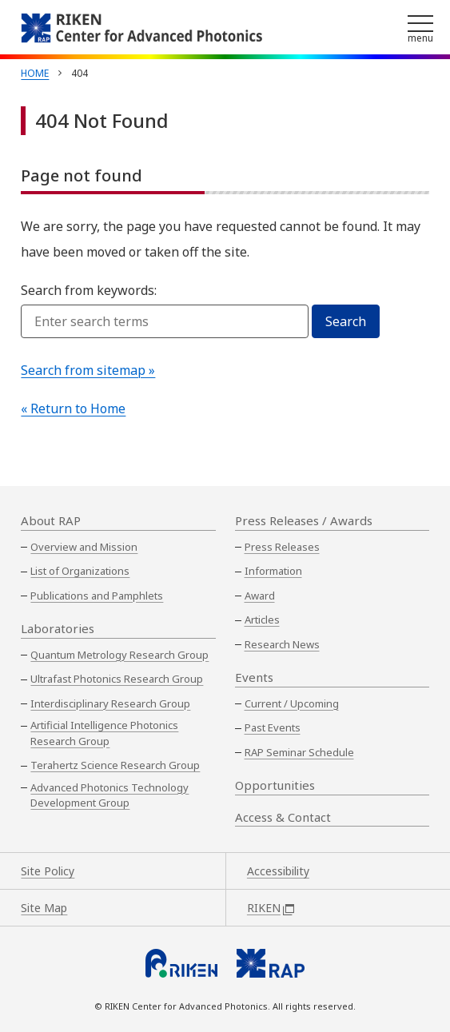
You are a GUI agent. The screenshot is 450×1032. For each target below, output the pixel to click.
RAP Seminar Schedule (299, 752)
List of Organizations (79, 571)
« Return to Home (73, 408)
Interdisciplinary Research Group (110, 703)
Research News (282, 644)
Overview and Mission (83, 547)
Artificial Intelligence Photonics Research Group (104, 733)
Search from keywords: (89, 290)
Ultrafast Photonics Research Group (116, 678)
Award (260, 595)
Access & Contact (283, 817)
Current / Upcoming (292, 703)
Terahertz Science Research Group (115, 765)
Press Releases (282, 547)
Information (273, 571)
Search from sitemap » (88, 370)
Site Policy (47, 871)
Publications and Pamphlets (96, 595)
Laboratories (57, 628)
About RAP (51, 520)
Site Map (44, 907)
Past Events (273, 727)
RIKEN (271, 907)
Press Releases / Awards (303, 520)
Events (254, 677)
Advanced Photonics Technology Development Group (109, 795)
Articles (262, 619)
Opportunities (275, 785)
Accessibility (278, 871)
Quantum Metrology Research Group (119, 654)
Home (35, 73)
